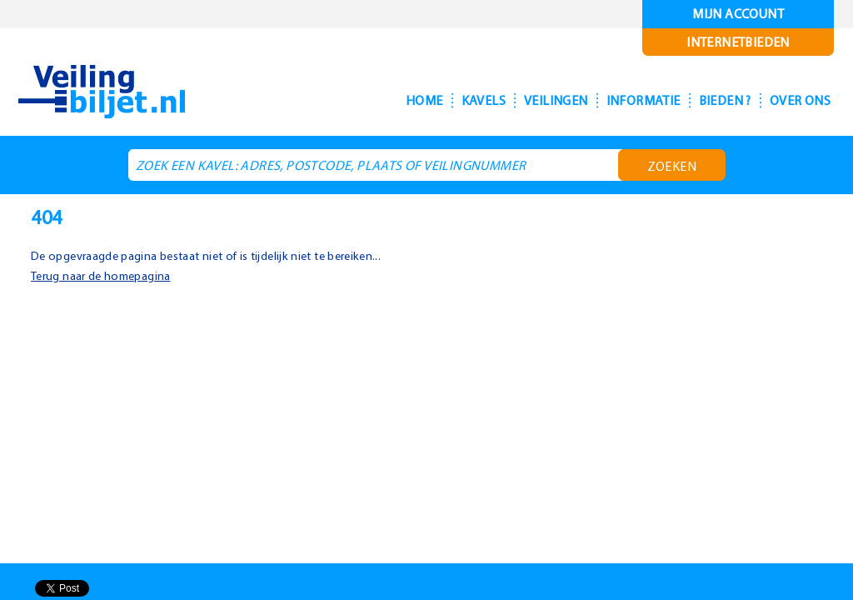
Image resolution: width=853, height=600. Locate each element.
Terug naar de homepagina (106, 275)
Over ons (794, 100)
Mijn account (738, 14)
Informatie (613, 100)
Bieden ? (706, 100)
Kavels (431, 100)
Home (366, 100)
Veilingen (514, 100)
